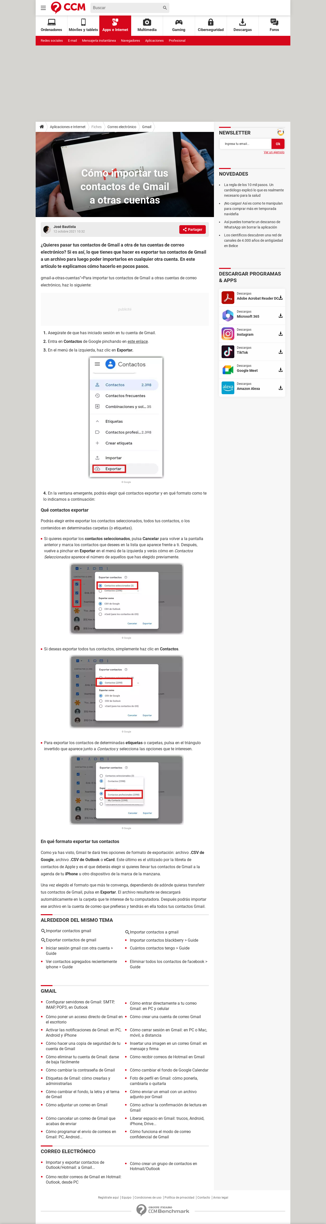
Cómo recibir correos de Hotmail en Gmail (167, 1056)
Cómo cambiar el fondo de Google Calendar (169, 1070)
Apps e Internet (115, 25)
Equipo (126, 1197)
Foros (274, 25)
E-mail (72, 40)
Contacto (203, 1197)
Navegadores (130, 40)
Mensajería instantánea (99, 40)
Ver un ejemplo (274, 152)
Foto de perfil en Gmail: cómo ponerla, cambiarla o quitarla (164, 1081)
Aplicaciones (154, 40)
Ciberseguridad (211, 25)
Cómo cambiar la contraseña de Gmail (80, 1070)
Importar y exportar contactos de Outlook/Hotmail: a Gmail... (75, 1165)
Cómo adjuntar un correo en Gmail (76, 1105)
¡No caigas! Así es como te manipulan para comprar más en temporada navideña (253, 208)
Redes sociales (52, 40)
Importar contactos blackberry (157, 940)
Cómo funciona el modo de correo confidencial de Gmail (160, 1134)
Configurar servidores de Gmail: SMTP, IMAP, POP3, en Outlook (80, 1005)
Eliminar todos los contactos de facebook (167, 961)
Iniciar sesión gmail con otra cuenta (78, 948)
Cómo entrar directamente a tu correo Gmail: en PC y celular (163, 1006)
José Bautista (64, 227)
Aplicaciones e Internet (68, 127)
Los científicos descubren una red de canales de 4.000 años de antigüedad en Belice (253, 240)
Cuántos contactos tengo (152, 948)
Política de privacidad (179, 1197)
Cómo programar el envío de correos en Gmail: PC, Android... (81, 1134)
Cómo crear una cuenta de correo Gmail (165, 1016)
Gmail (146, 127)
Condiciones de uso (147, 1197)
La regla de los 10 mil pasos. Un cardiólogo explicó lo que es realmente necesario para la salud (254, 190)
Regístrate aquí (108, 1197)
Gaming (178, 25)
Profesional (177, 40)
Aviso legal (220, 1197)
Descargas (243, 25)
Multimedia (147, 25)
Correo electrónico (121, 127)
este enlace (138, 341)
